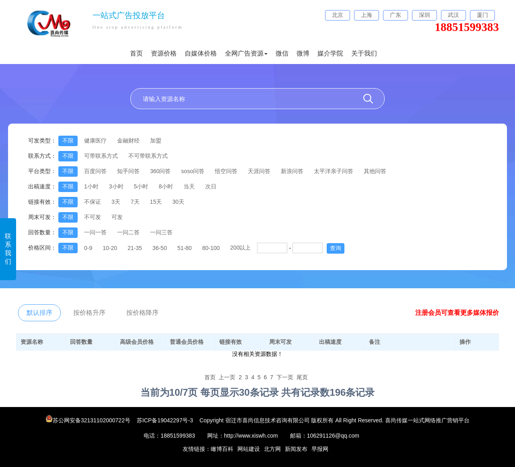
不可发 (92, 217)
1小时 (91, 186)
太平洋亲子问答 (333, 171)
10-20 (110, 248)
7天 (135, 201)
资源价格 (164, 53)
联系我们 (8, 249)
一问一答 (95, 232)
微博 (303, 53)
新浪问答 (292, 171)
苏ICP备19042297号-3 (165, 420)
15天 (156, 201)
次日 (210, 186)
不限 (68, 140)
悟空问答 (226, 171)
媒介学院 (330, 53)
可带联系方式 (101, 156)
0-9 (88, 248)
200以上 (240, 247)
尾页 (302, 377)
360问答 (160, 171)
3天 (115, 201)
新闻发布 (296, 449)
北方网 (272, 449)
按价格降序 (142, 312)
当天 (189, 186)
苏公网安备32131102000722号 (88, 420)
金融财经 (128, 140)
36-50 (159, 248)
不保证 (92, 201)
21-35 (135, 248)
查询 (335, 248)
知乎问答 (128, 171)
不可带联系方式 (148, 156)
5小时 (141, 186)
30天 (178, 201)
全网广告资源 (246, 53)
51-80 (184, 248)
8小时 (166, 186)
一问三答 (161, 232)
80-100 (211, 248)
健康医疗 (95, 140)
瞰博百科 (222, 449)
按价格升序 (89, 312)
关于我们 (364, 53)
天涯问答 (259, 171)
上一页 (226, 377)
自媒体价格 (201, 53)
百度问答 (95, 171)
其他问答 (375, 171)
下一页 (284, 377)
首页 (136, 53)
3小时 (116, 186)
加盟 (155, 140)
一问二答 (128, 232)
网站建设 (248, 449)
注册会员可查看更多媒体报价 (457, 312)
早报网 (319, 449)
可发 (117, 217)
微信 (282, 53)
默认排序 (39, 312)
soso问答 (192, 171)
